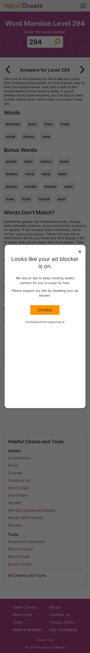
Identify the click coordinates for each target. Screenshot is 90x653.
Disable (45, 310)
